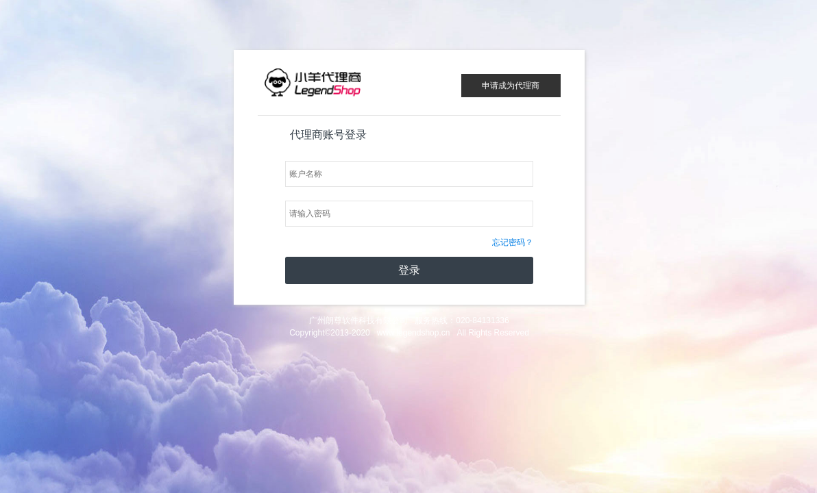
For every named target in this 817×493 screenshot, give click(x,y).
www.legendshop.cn (413, 333)
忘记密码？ (512, 242)
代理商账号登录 (328, 134)
